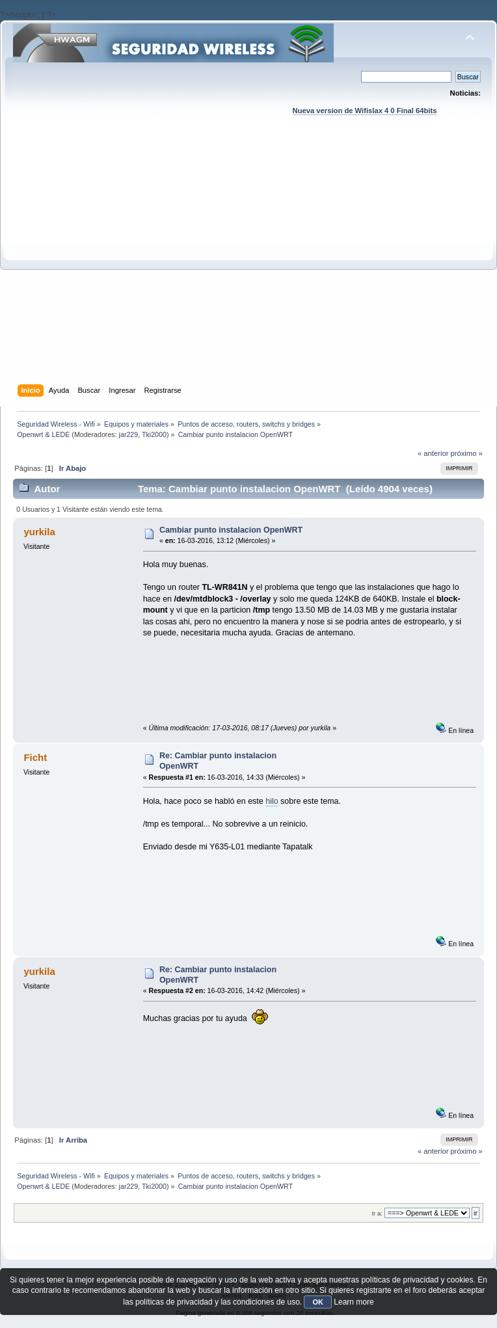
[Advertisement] (122, 262)
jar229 (129, 434)
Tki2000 (154, 434)
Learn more (353, 1302)
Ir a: (376, 1213)
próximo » (467, 453)
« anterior (433, 453)
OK (317, 1302)
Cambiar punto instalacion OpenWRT (230, 530)
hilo (271, 801)
